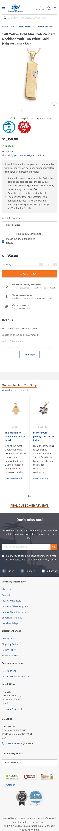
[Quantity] (48, 264)
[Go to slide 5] (37, 110)
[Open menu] (3, 8)
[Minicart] (54, 8)
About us (6, 589)
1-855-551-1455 (14, 743)
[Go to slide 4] (33, 110)
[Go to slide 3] (29, 110)
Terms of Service (10, 655)
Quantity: (8, 264)
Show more (29, 354)
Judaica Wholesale (11, 600)
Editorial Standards (12, 617)
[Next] (54, 441)
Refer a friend (9, 670)
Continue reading (13, 478)
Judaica (42, 825)
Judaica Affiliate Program (15, 606)
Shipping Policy (10, 644)
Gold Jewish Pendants (45, 26)
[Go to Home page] (15, 8)
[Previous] (4, 441)
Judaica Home (8, 26)
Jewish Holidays (10, 623)
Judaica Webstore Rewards (16, 676)
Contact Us (7, 594)
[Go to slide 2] (25, 110)
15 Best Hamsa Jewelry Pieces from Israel (15, 436)
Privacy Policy (49, 559)
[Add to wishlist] (54, 105)
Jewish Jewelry (25, 26)
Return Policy (9, 649)
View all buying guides (15, 390)
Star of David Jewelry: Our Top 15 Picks (43, 436)
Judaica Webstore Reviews (15, 611)
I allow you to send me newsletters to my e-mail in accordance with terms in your (31, 557)
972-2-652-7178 (14, 708)
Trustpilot (9, 784)
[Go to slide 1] (21, 110)
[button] (29, 75)
